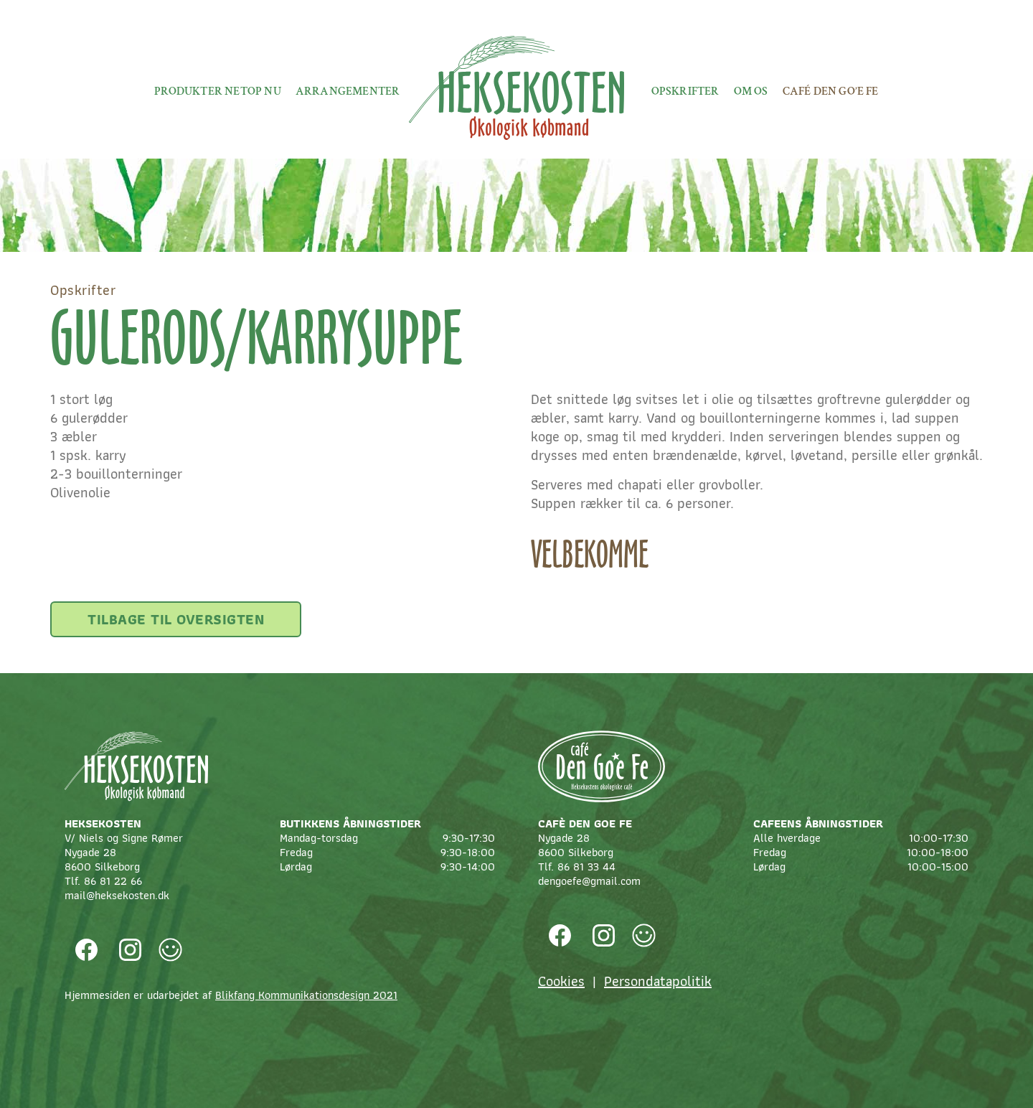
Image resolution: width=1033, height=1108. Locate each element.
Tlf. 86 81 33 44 (576, 866)
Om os (751, 91)
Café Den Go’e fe (831, 91)
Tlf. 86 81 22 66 (103, 881)
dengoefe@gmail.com (589, 881)
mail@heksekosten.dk (117, 895)
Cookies (561, 981)
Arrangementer (348, 91)
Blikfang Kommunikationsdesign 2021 (306, 995)
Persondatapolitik (658, 981)
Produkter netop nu (217, 91)
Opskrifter (685, 91)
